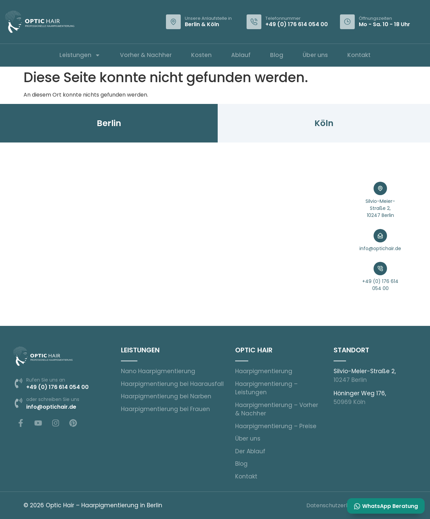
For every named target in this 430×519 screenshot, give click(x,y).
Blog (276, 55)
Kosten (201, 55)
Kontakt (359, 55)
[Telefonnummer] (254, 21)
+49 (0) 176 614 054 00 (296, 24)
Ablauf (241, 55)
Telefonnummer (283, 18)
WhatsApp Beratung (389, 506)
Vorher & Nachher (146, 55)
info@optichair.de (380, 248)
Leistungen (79, 55)
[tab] (109, 123)
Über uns (315, 55)
